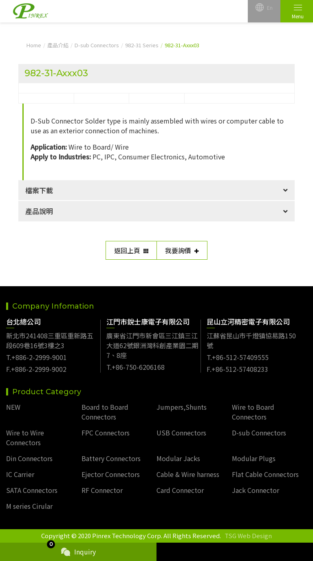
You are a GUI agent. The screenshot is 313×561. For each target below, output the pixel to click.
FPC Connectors (106, 432)
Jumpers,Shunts (181, 407)
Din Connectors (29, 458)
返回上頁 (131, 250)
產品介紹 (57, 45)
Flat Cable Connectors (265, 474)
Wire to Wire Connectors (25, 437)
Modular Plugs (254, 458)
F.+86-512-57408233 (237, 369)
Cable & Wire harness (187, 474)
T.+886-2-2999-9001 (36, 357)
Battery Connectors (111, 458)
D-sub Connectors (97, 45)
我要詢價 (182, 250)
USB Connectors (181, 432)
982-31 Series (142, 45)
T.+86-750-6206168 (135, 367)
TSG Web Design (248, 535)
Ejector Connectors (111, 474)
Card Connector (180, 490)
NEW (13, 407)
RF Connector (102, 490)
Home (33, 45)
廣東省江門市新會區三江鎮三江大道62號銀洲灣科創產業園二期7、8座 (152, 345)
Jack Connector (255, 490)
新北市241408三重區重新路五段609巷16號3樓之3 (49, 340)
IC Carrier (20, 474)
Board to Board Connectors (105, 412)
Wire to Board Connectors (253, 412)
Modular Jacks (178, 458)
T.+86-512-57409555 (238, 357)
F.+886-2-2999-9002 (36, 369)
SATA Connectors (31, 490)
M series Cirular (29, 506)
